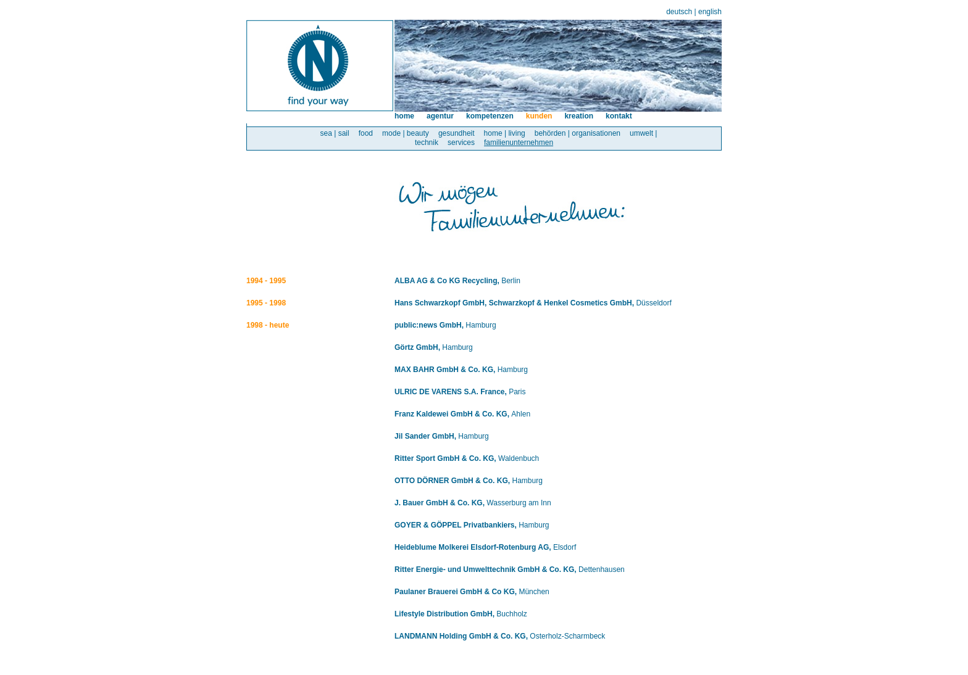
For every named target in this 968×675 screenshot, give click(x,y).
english (710, 11)
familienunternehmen (518, 142)
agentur (440, 116)
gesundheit (456, 133)
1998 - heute (267, 325)
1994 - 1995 (266, 280)
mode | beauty (405, 133)
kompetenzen (490, 116)
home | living (504, 133)
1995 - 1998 (266, 303)
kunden (539, 116)
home (404, 116)
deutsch (679, 11)
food (366, 133)
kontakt (619, 116)
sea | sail (334, 133)
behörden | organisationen (577, 133)
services (461, 142)
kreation (578, 116)
